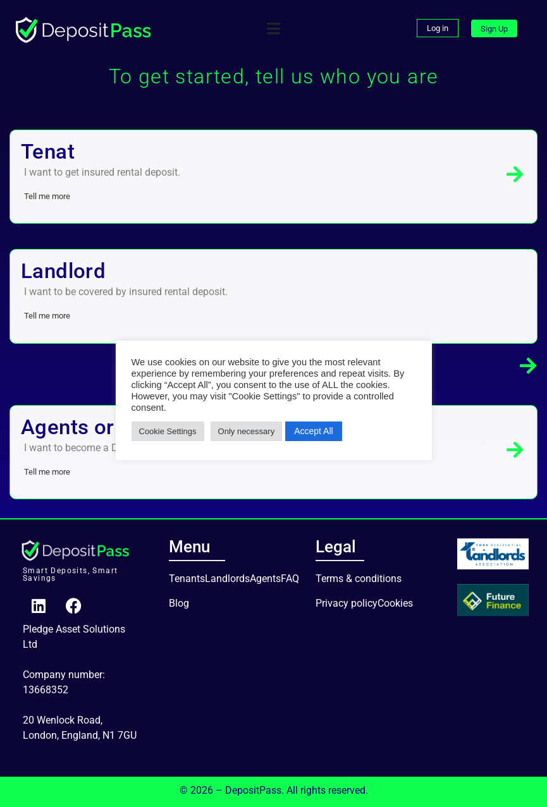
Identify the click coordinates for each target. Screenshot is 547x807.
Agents (265, 579)
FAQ (290, 579)
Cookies (395, 603)
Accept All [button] (313, 431)
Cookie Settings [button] (168, 431)
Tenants (187, 579)
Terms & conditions (359, 579)
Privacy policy (347, 603)
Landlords (227, 579)
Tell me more (47, 196)
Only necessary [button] (246, 431)
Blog (179, 603)
